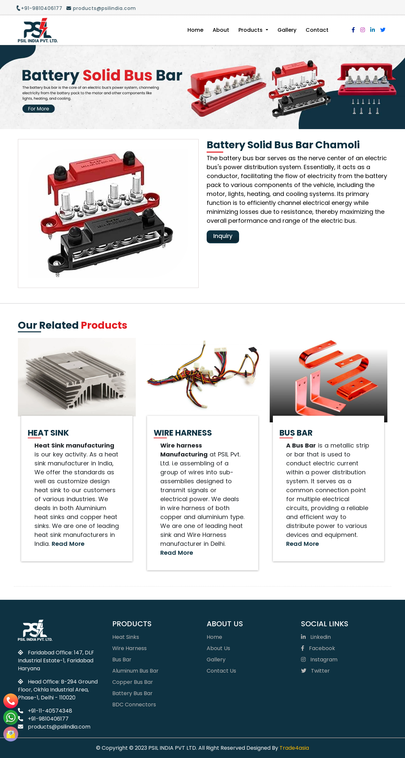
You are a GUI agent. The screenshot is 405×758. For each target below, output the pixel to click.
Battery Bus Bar (132, 693)
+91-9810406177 (35, 8)
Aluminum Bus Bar (135, 671)
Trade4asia (294, 748)
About (221, 30)
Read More (68, 544)
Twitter (315, 671)
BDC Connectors (134, 704)
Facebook (318, 648)
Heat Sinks (125, 637)
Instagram (319, 659)
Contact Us (221, 671)
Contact (317, 30)
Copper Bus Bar (132, 682)
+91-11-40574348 (45, 711)
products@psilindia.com (96, 8)
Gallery (287, 30)
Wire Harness (129, 648)
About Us (218, 648)
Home (195, 30)
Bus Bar (121, 659)
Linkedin (316, 637)
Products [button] (251, 30)
